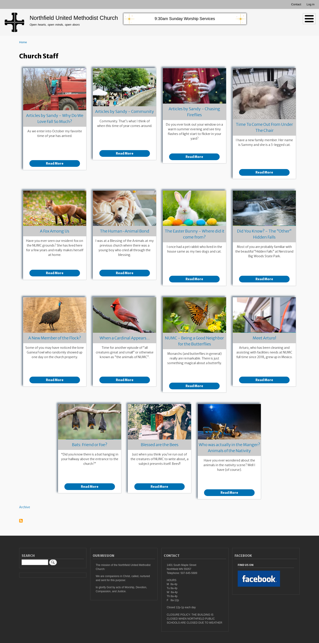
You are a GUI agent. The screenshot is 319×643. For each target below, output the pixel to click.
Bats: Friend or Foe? (89, 444)
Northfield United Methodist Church (74, 18)
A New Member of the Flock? (54, 338)
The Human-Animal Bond (124, 231)
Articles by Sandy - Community (124, 111)
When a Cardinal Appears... (125, 338)
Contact (296, 4)
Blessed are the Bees (159, 444)
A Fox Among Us (54, 231)
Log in (310, 4)
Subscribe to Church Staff (21, 521)
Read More (54, 163)
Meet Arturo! (264, 338)
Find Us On (246, 565)
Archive (24, 507)
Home (23, 42)
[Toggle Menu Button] (309, 18)
